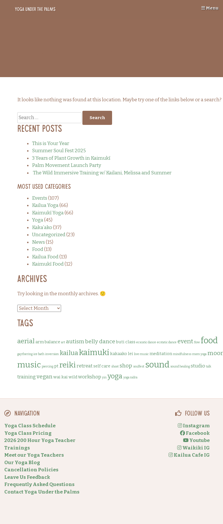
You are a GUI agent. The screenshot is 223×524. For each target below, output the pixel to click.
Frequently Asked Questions (39, 484)
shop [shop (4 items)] (126, 365)
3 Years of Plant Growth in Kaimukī (71, 158)
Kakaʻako (42, 227)
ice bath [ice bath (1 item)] (38, 354)
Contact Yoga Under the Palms (42, 492)
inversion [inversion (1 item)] (52, 354)
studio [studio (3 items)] (198, 366)
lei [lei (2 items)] (130, 353)
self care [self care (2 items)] (101, 366)
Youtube (196, 440)
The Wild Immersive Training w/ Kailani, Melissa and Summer (101, 173)
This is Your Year (50, 143)
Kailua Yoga (45, 205)
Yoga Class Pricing (28, 433)
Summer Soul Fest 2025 (59, 151)
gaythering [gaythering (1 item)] (25, 354)
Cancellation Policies (31, 470)
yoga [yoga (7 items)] (114, 376)
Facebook (195, 433)
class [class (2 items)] (130, 341)
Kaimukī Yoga (48, 213)
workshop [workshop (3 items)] (89, 377)
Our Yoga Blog (22, 463)
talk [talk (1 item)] (208, 366)
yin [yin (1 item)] (104, 377)
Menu (210, 8)
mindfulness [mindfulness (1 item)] (182, 354)
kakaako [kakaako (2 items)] (118, 353)
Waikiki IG (193, 448)
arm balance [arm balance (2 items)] (47, 341)
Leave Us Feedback (27, 477)
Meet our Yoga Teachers (34, 455)
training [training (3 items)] (26, 377)
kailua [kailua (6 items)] (69, 353)
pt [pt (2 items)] (56, 366)
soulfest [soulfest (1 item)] (138, 366)
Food (37, 249)
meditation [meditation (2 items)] (161, 353)
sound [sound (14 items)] (157, 365)
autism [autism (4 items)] (75, 341)
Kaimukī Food (48, 264)
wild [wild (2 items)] (73, 377)
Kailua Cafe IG (189, 455)
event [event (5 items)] (185, 341)
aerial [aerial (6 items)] (26, 341)
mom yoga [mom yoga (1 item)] (199, 354)
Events (39, 198)
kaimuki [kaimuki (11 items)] (94, 352)
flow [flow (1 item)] (197, 342)
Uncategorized (48, 235)
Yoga (37, 220)
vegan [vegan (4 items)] (44, 376)
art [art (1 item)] (63, 342)
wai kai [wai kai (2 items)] (60, 377)
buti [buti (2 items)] (120, 341)
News (38, 242)
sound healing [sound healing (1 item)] (180, 366)
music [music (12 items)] (29, 364)
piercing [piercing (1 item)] (47, 366)
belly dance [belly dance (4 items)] (100, 341)
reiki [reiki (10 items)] (67, 364)
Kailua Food (45, 257)
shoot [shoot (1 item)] (115, 366)
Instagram (194, 426)
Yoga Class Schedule (30, 426)
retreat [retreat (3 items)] (84, 366)
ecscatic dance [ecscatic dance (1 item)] (146, 342)
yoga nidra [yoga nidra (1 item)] (130, 377)
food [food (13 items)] (209, 341)
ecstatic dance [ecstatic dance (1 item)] (167, 342)
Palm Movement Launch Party (66, 165)
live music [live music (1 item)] (141, 354)
